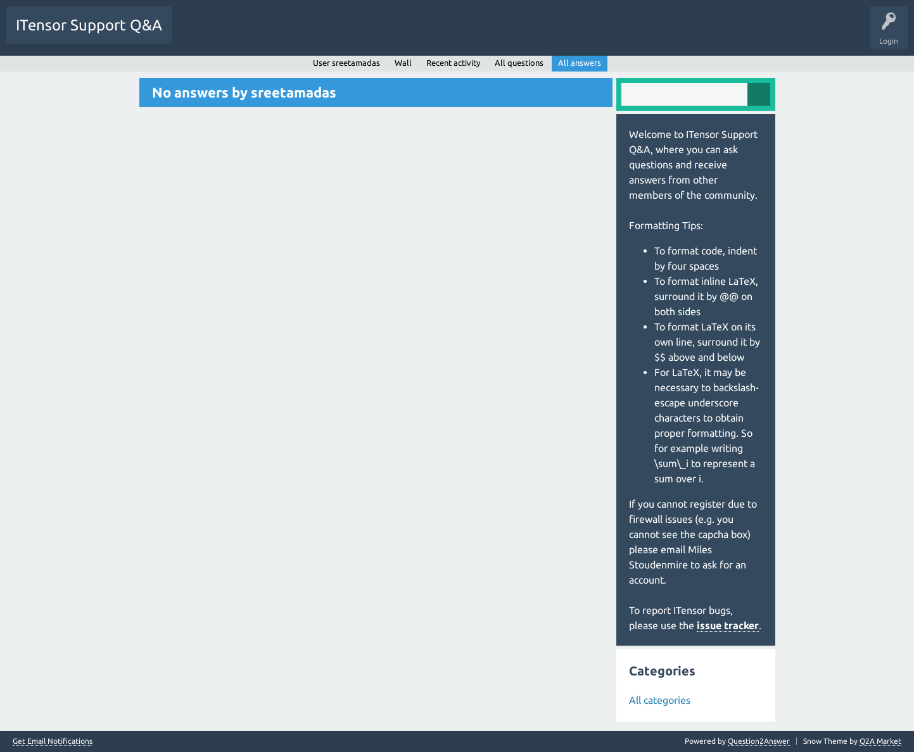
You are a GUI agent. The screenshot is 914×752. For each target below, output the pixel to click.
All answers (579, 62)
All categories (659, 700)
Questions (198, 34)
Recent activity (453, 62)
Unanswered (252, 34)
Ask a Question (392, 34)
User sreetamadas (346, 62)
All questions (519, 62)
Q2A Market (880, 741)
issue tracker (728, 625)
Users (340, 34)
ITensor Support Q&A (89, 25)
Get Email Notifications (52, 741)
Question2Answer (759, 741)
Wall (403, 62)
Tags (300, 34)
